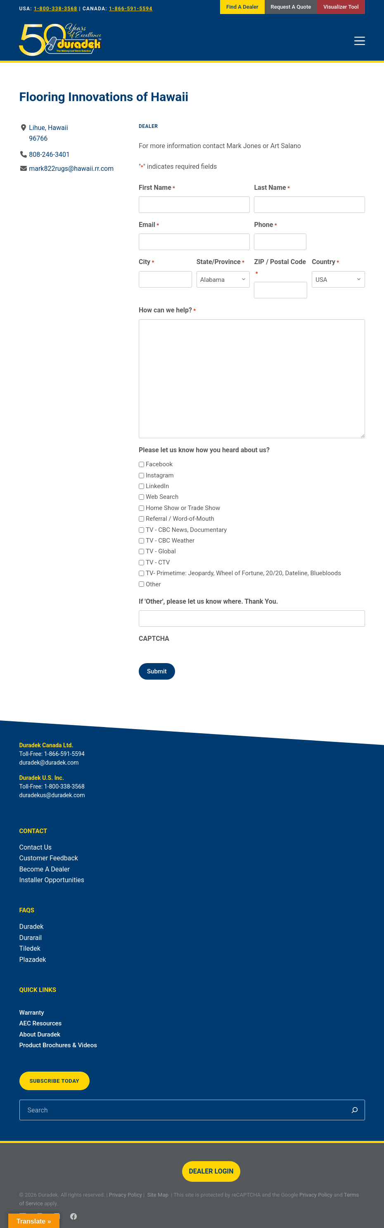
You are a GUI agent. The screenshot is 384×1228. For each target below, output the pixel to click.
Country (325, 262)
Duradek (31, 926)
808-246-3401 (49, 154)
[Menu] (359, 40)
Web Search (161, 497)
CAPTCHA (153, 638)
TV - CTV (157, 562)
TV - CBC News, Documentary (185, 530)
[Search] (354, 1110)
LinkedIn (156, 486)
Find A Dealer (242, 7)
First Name (156, 188)
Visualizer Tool (340, 7)
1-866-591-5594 (130, 9)
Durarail (30, 938)
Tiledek (29, 948)
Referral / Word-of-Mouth (179, 518)
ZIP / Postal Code (280, 268)
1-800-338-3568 (55, 9)
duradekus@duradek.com (52, 795)
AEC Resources (40, 1023)
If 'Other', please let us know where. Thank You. (207, 601)
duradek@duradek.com (49, 762)
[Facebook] (73, 1216)
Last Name (271, 188)
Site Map (157, 1195)
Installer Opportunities (52, 880)
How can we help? (166, 310)
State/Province (220, 262)
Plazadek (32, 960)
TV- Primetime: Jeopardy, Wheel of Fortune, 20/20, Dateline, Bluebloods (243, 573)
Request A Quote (291, 7)
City (146, 262)
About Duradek (40, 1034)
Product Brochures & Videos (58, 1045)
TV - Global (160, 551)
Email (148, 225)
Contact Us (35, 847)
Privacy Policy (125, 1195)
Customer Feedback (48, 858)
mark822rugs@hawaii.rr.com (71, 168)
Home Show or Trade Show (182, 508)
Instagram (159, 475)
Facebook (158, 464)
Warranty (31, 1012)
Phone (265, 225)
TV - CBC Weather (169, 540)
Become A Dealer (44, 869)
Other (153, 584)
